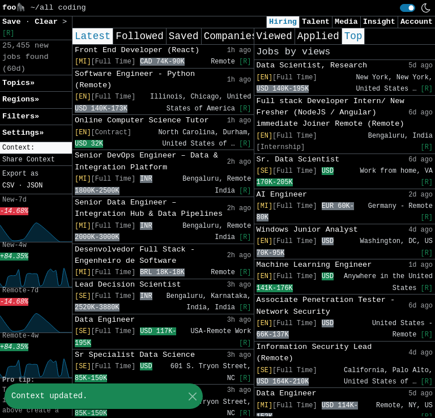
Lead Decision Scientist (128, 284)
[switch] (407, 8)
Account (416, 22)
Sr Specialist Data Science (135, 355)
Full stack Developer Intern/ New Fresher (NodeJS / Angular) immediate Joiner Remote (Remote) (330, 113)
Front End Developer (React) (137, 50)
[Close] (192, 396)
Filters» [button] (20, 116)
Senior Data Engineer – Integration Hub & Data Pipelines (149, 208)
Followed (139, 36)
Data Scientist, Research (312, 65)
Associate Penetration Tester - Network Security (326, 305)
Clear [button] (48, 22)
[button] (36, 148)
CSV (8, 186)
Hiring (283, 22)
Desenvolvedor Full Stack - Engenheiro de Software (135, 255)
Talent (316, 22)
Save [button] (13, 22)
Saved (184, 36)
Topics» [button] (18, 83)
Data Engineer (105, 319)
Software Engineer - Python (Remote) (135, 79)
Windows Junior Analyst (307, 229)
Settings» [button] (23, 133)
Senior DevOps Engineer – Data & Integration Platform (146, 161)
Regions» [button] (20, 99)
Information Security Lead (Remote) (314, 352)
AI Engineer (282, 194)
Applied (318, 36)
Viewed (274, 36)
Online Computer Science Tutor (142, 120)
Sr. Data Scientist (298, 159)
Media (346, 22)
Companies (231, 36)
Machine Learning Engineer (314, 265)
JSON (35, 186)
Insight (379, 22)
